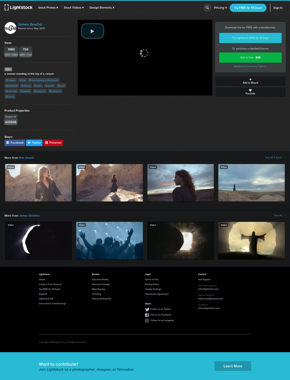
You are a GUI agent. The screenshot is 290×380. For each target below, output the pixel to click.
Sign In (278, 8)
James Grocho (30, 24)
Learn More (233, 365)
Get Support (204, 279)
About (42, 279)
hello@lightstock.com (209, 307)
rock (61, 85)
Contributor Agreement (157, 293)
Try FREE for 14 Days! (248, 8)
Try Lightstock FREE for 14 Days (250, 38)
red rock (11, 91)
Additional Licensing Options (250, 66)
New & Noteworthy (101, 298)
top (23, 80)
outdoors (55, 91)
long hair (39, 91)
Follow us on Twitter (160, 308)
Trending (96, 293)
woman (25, 91)
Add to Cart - (250, 58)
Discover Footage (101, 283)
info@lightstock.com (208, 288)
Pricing (220, 8)
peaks (49, 85)
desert (26, 85)
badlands (12, 85)
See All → (280, 215)
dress (10, 96)
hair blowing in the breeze (43, 80)
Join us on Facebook (160, 314)
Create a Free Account (50, 283)
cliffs (38, 85)
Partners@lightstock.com (210, 298)
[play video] (92, 31)
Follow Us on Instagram (162, 319)
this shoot (25, 157)
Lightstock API (46, 298)
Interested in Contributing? (52, 303)
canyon (11, 80)
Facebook (15, 142)
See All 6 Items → (275, 157)
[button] (48, 8)
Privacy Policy (152, 283)
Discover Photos (100, 279)
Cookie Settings (153, 288)
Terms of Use (152, 279)
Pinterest (53, 142)
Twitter (34, 142)
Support (43, 293)
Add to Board (250, 81)
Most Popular (98, 288)
